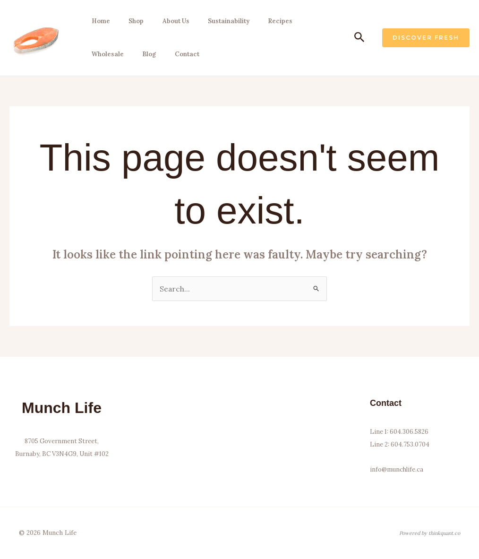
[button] (359, 38)
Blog (146, 54)
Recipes (273, 21)
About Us (171, 21)
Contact (182, 54)
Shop (132, 21)
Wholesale (105, 54)
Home (98, 21)
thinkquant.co (444, 533)
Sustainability (223, 21)
